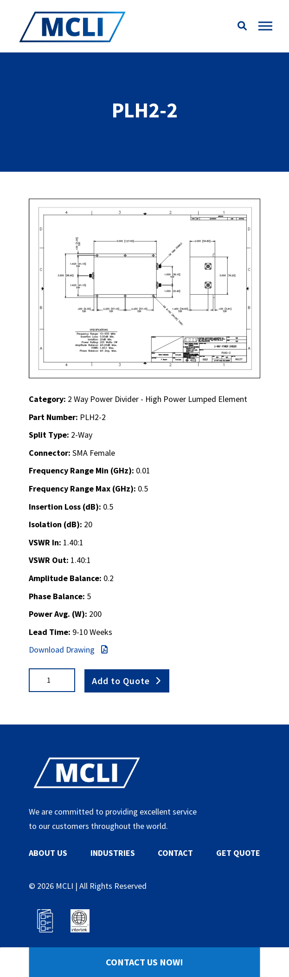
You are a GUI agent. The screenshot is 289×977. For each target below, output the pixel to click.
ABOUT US (48, 852)
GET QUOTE (238, 852)
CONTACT (175, 852)
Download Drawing (68, 649)
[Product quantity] (52, 680)
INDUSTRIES (112, 852)
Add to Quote (121, 680)
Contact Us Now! (144, 962)
